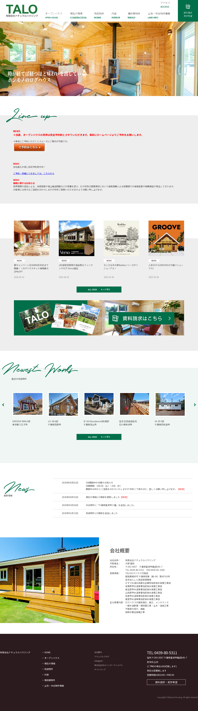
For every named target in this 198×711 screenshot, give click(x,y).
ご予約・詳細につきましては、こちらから (33, 173)
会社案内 (98, 652)
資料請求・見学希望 (166, 682)
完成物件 (48, 669)
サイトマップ (99, 669)
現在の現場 (49, 663)
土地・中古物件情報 (54, 685)
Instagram (98, 660)
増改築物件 (49, 680)
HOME (47, 652)
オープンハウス (51, 657)
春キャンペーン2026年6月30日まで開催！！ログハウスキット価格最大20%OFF (31, 268)
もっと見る (105, 289)
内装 (46, 674)
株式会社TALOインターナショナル (108, 665)
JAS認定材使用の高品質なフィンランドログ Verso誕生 (76, 266)
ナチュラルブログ (101, 656)
